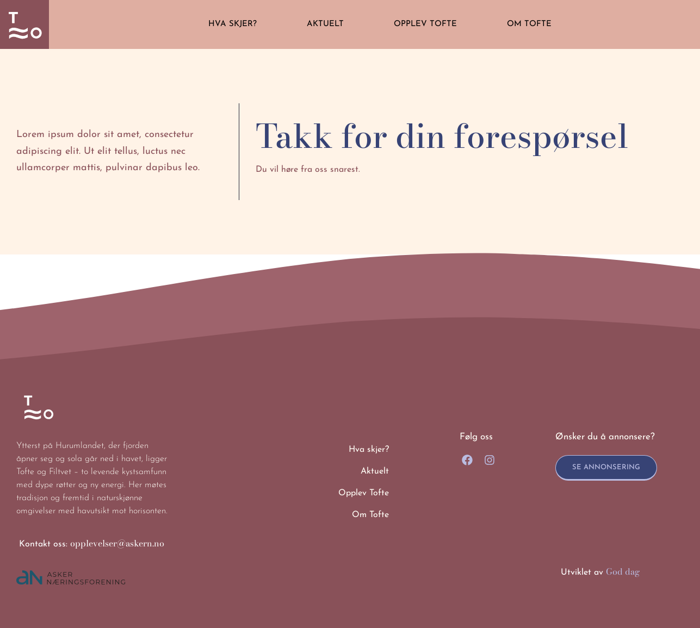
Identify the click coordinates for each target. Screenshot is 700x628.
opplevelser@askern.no (117, 543)
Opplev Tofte (425, 24)
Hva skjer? (232, 24)
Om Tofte (529, 24)
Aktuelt (325, 24)
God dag (623, 571)
